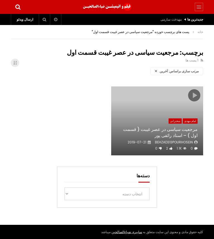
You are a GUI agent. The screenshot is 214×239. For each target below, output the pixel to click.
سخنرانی (175, 121)
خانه (200, 31)
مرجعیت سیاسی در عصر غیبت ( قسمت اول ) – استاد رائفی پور (160, 132)
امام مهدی (190, 121)
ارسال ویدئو (25, 19)
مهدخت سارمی (171, 19)
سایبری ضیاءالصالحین (126, 232)
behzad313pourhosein (174, 142)
